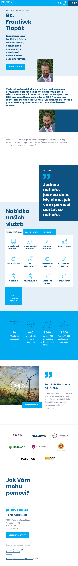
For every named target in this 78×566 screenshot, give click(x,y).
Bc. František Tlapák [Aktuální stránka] (22, 10)
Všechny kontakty (17, 535)
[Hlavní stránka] (7, 10)
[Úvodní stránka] (7, 3)
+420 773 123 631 (16, 515)
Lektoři (12, 10)
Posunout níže (15, 66)
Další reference (32, 405)
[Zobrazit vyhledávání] (54, 3)
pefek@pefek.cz (17, 510)
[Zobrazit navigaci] (73, 3)
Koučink (47, 232)
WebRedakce (20, 559)
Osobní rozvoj (31, 232)
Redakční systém (11, 559)
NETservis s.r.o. (28, 559)
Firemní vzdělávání (14, 232)
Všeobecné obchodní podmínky (15, 550)
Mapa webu (9, 554)
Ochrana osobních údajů (13, 552)
